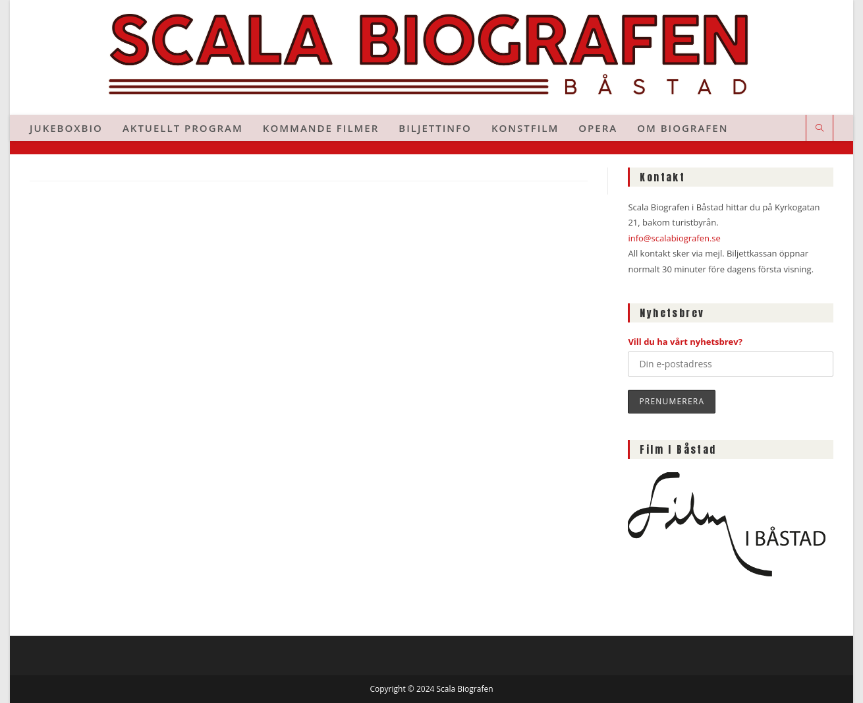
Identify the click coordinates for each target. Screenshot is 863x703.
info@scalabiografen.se (674, 238)
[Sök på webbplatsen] (819, 128)
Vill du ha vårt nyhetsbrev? (685, 342)
